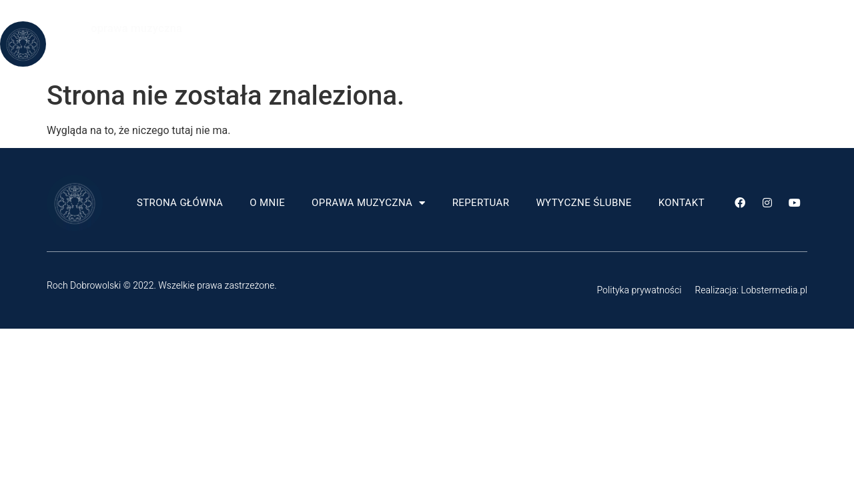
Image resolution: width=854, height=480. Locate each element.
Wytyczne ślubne (685, 28)
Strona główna (281, 28)
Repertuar (582, 28)
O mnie (368, 28)
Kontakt (485, 59)
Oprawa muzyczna (470, 29)
